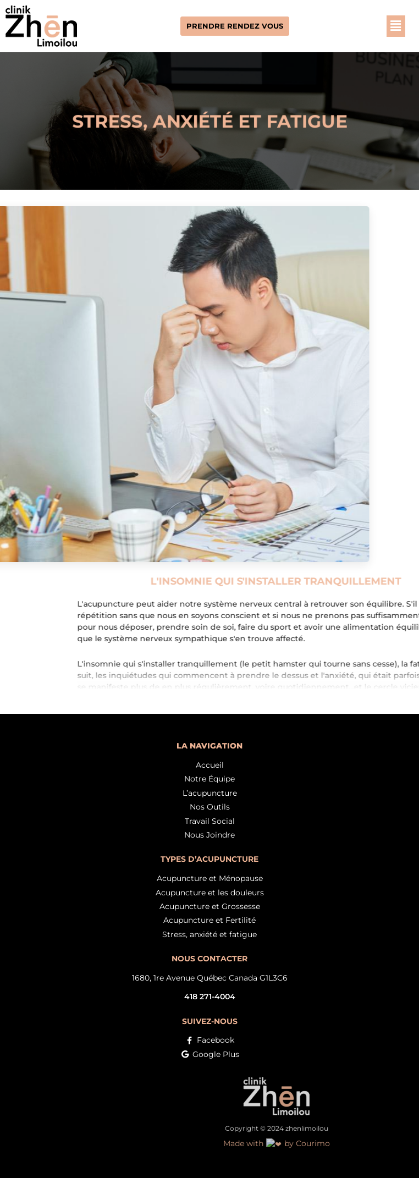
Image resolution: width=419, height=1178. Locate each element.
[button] (379, 25)
